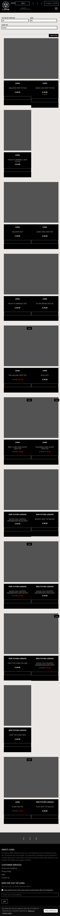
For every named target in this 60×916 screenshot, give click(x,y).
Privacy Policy (6, 871)
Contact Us (5, 877)
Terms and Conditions (9, 868)
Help (3, 874)
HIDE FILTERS (54, 35)
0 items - (51, 3)
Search (13, 3)
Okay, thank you (51, 911)
